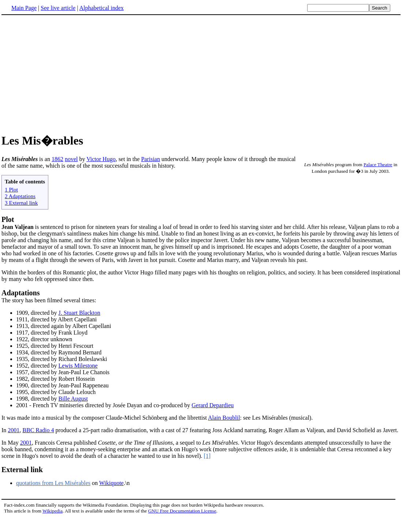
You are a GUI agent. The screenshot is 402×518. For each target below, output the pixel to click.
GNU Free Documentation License (182, 511)
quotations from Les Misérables (53, 483)
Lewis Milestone (78, 365)
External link (22, 470)
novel (71, 159)
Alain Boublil (224, 418)
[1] (207, 456)
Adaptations (20, 293)
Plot (7, 219)
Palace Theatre (378, 164)
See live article (58, 8)
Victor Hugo (100, 159)
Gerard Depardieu (212, 405)
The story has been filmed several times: (48, 300)
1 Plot (11, 189)
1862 (57, 159)
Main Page (24, 8)
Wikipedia (52, 511)
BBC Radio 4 (38, 430)
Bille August (73, 398)
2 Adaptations (20, 196)
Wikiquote (111, 483)
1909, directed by (37, 313)
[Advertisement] (62, 73)
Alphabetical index (101, 8)
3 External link (21, 203)
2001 (13, 430)
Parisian (150, 159)
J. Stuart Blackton (79, 313)
